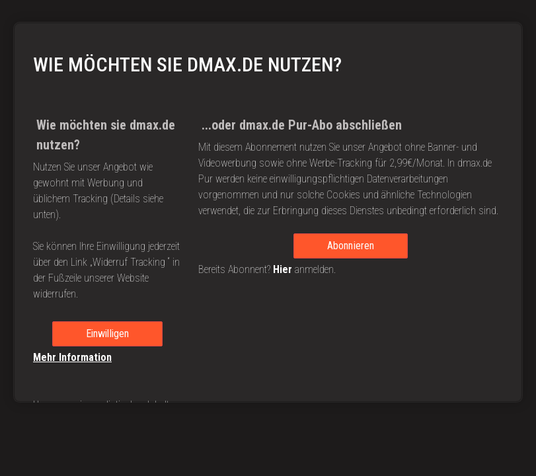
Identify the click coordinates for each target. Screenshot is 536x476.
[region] (268, 212)
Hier (282, 269)
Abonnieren (351, 245)
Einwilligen (108, 333)
